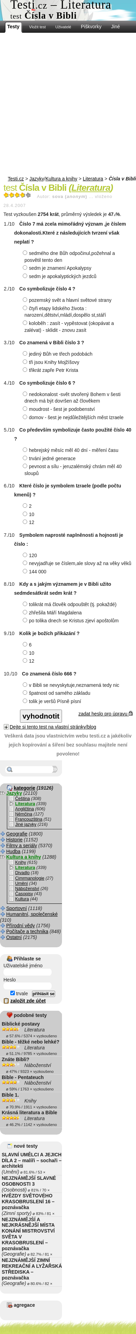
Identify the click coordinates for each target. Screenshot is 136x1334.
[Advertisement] (68, 104)
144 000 (35, 571)
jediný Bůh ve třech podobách (58, 354)
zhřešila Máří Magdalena (53, 612)
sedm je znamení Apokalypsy (57, 268)
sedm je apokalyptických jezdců (60, 276)
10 (29, 514)
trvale (19, 993)
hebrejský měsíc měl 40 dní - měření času (71, 450)
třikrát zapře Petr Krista (51, 370)
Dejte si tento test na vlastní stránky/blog (53, 727)
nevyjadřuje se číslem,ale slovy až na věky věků (77, 563)
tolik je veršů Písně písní (52, 701)
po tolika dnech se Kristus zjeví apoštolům (71, 620)
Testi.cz (16, 178)
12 (29, 522)
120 (30, 555)
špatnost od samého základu (57, 693)
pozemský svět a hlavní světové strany (68, 300)
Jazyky (36, 178)
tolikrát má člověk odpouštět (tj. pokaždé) (70, 604)
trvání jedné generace (49, 458)
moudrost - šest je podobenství (59, 409)
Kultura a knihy (61, 178)
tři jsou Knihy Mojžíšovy (51, 362)
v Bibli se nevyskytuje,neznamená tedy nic (71, 685)
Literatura (93, 178)
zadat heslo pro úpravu (106, 714)
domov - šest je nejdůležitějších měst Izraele (74, 417)
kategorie (24, 788)
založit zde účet (28, 1001)
